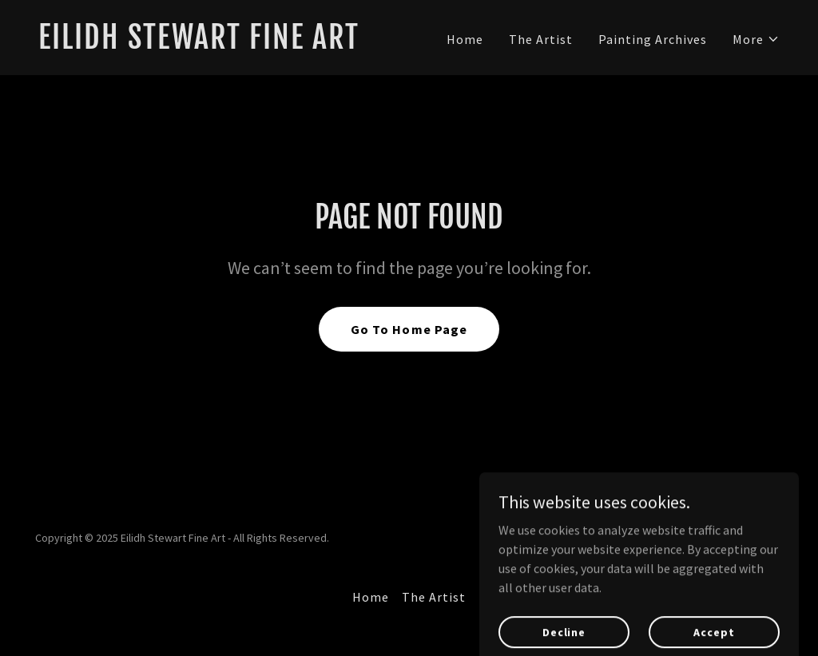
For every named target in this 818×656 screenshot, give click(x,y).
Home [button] (370, 597)
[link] (217, 44)
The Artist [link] (541, 39)
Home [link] (465, 39)
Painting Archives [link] (652, 39)
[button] (756, 39)
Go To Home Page (409, 329)
